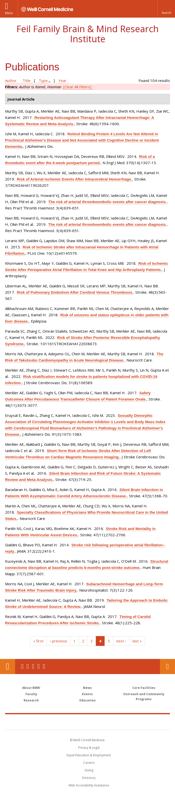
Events (87, 694)
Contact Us (167, 666)
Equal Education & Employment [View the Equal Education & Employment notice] (89, 755)
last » (137, 640)
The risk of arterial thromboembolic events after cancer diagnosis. (107, 202)
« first (38, 640)
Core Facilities (143, 688)
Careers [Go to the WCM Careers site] (89, 763)
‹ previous (58, 640)
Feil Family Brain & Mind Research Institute (87, 34)
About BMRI (31, 688)
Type (43, 80)
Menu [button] (9, 13)
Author (11, 80)
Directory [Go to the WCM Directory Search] (89, 778)
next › (121, 640)
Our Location (7, 666)
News (87, 688)
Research (31, 700)
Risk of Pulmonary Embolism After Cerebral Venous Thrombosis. (75, 292)
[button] (166, 9)
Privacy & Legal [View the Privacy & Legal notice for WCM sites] (89, 747)
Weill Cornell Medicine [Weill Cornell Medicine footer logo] (58, 722)
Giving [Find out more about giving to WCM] (88, 770)
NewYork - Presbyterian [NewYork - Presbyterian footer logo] (122, 722)
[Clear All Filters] (77, 86)
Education (87, 700)
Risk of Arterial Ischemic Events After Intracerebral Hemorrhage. (74, 179)
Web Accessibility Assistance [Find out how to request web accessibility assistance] (89, 785)
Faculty (31, 694)
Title (26, 80)
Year (62, 80)
